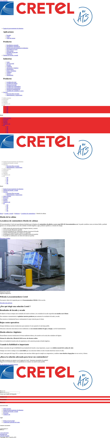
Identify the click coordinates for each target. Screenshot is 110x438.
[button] (55, 115)
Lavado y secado (8, 213)
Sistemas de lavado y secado (10, 163)
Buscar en (2, 392)
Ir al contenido (4, 0)
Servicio (5, 164)
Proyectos (5, 99)
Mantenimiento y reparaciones (14, 167)
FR (7, 109)
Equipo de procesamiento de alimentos (13, 161)
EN (7, 106)
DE (7, 112)
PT (7, 111)
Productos (17, 213)
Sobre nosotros (7, 98)
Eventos (5, 101)
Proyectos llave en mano (12, 166)
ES (4, 105)
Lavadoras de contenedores (28, 213)
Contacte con (6, 103)
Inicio (1, 213)
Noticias (5, 102)
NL (7, 108)
